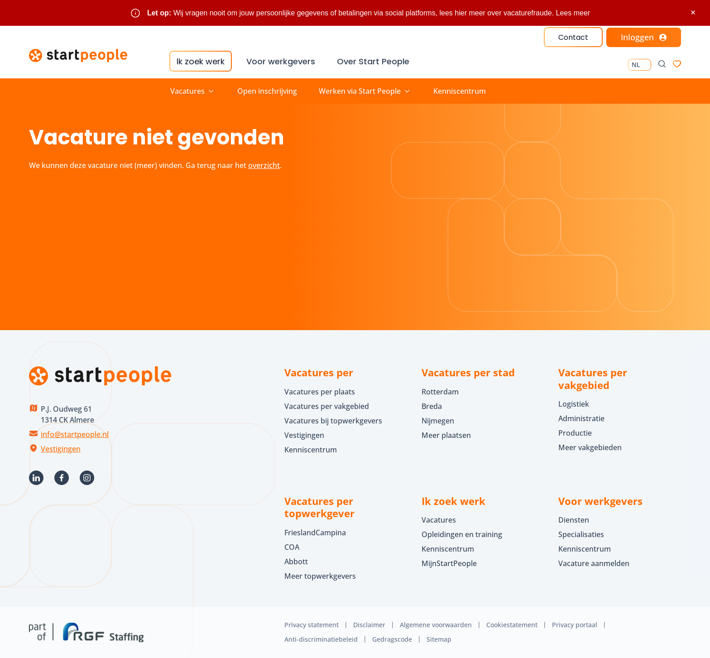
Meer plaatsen (446, 435)
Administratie (581, 418)
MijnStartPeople (449, 563)
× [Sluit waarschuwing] (693, 12)
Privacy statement (311, 624)
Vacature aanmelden (593, 563)
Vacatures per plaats (319, 392)
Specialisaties (581, 534)
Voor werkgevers (280, 61)
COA (291, 547)
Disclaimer (369, 624)
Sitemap (439, 639)
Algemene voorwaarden (436, 624)
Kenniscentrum (459, 91)
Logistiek (573, 404)
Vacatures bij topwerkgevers (333, 421)
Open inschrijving (267, 91)
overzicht (264, 165)
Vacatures (439, 520)
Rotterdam (440, 392)
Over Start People (373, 61)
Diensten (573, 520)
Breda (432, 406)
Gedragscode (392, 639)
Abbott (297, 562)
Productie (575, 433)
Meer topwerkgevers (320, 576)
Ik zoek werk (201, 61)
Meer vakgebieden (590, 447)
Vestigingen (61, 449)
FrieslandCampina (315, 533)
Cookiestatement (511, 624)
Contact (573, 37)
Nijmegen (438, 421)
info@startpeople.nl (75, 434)
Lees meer (573, 13)
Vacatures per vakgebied (326, 406)
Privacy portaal (574, 624)
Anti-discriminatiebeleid (321, 639)
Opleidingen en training (462, 534)
